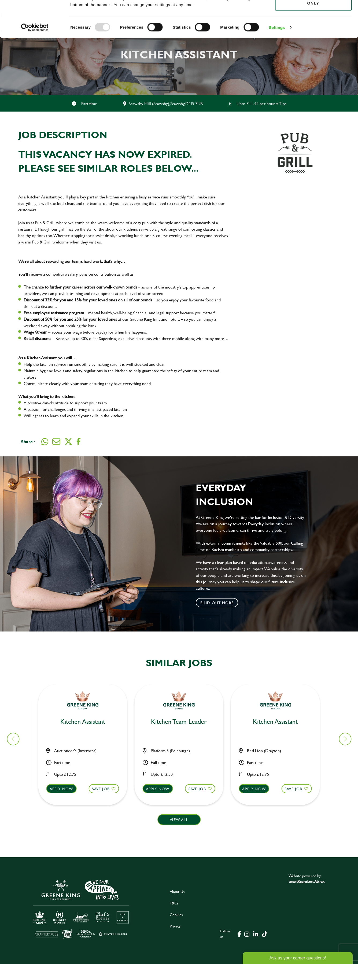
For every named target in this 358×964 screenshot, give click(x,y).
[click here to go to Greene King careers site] (81, 908)
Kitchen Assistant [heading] (182, 722)
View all (179, 819)
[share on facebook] (78, 441)
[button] (86, 793)
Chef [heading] (278, 722)
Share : (28, 441)
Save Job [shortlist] (104, 789)
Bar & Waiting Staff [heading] (85, 722)
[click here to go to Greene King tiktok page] (264, 933)
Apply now (65, 789)
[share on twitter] (68, 442)
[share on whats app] (44, 442)
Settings (277, 61)
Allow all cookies (313, 14)
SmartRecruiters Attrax (306, 881)
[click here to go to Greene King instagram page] (247, 933)
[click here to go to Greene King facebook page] (239, 933)
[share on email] (56, 442)
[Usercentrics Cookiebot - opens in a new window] (34, 62)
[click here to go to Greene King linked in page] (255, 933)
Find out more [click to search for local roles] (217, 602)
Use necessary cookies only (313, 34)
